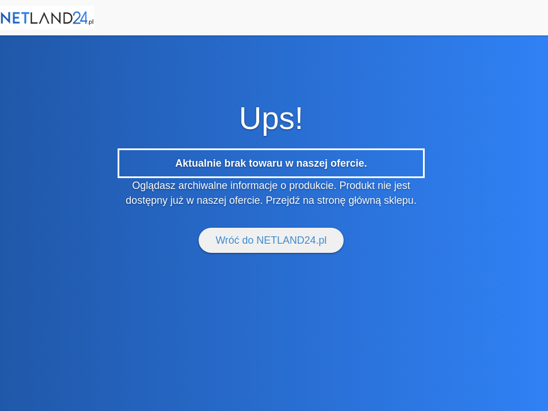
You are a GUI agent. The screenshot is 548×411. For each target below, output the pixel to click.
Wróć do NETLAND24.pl (271, 240)
